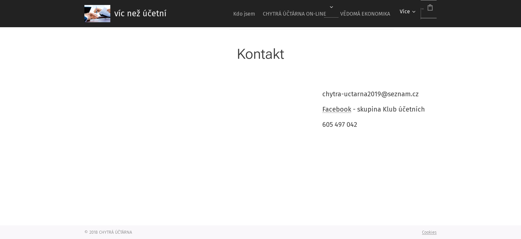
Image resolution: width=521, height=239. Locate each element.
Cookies (429, 232)
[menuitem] (219, 13)
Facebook (336, 109)
